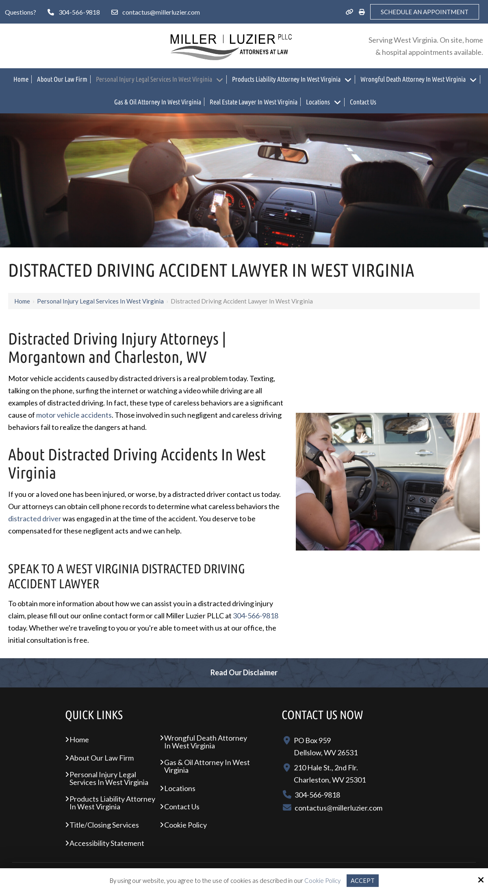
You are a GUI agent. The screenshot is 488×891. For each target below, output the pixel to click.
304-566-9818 (79, 12)
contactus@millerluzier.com (161, 12)
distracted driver (34, 518)
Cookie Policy (322, 880)
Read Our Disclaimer (244, 672)
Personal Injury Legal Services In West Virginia (100, 301)
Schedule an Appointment (424, 11)
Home (22, 301)
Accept (363, 880)
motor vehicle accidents (74, 414)
